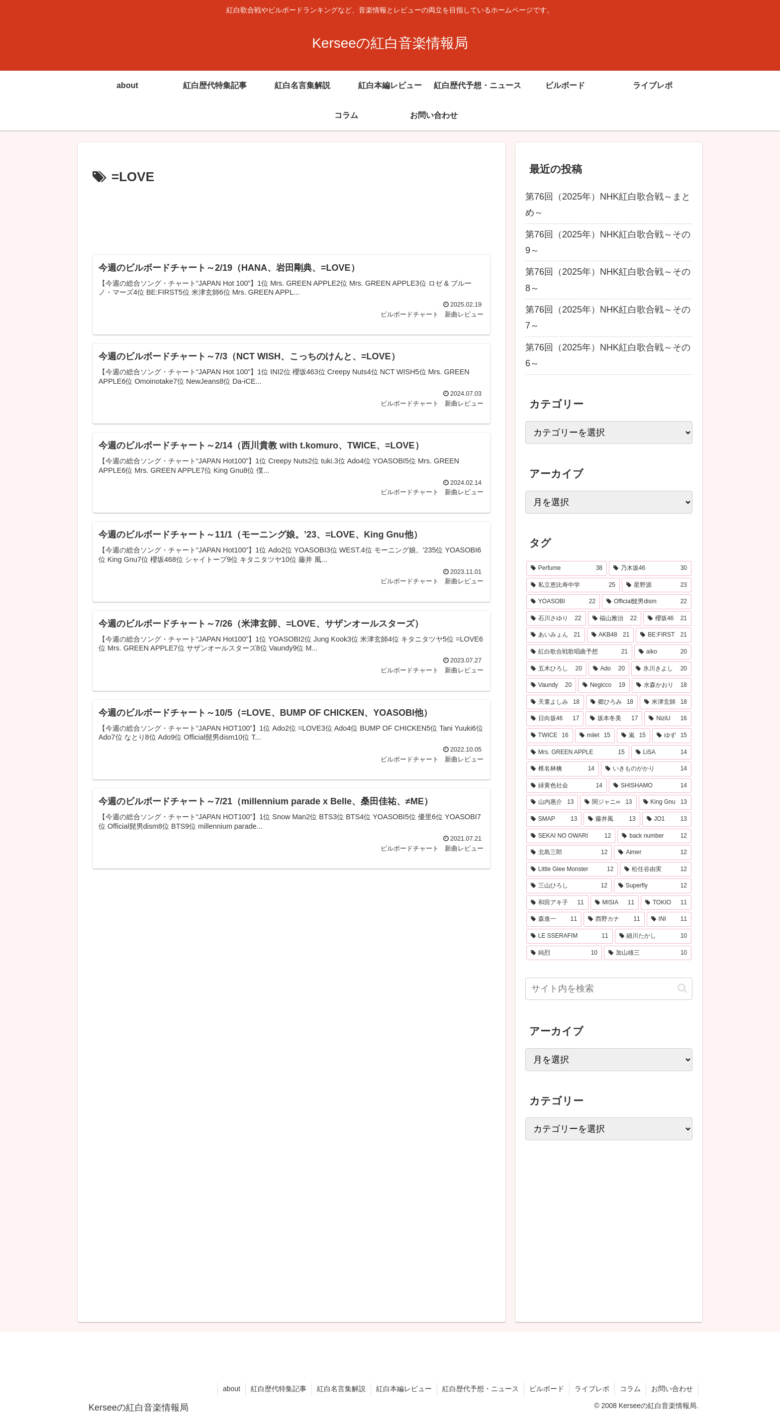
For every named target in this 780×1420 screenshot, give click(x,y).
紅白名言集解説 (341, 1389)
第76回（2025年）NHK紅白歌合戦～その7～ (607, 317)
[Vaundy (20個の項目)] (551, 685)
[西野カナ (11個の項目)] (614, 919)
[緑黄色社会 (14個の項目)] (566, 785)
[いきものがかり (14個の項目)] (646, 769)
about (231, 1389)
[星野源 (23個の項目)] (656, 585)
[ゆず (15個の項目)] (671, 735)
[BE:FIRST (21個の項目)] (663, 635)
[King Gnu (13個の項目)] (665, 802)
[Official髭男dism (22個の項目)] (646, 601)
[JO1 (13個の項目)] (666, 819)
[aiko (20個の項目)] (662, 652)
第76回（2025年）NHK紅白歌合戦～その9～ (607, 242)
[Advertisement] (291, 216)
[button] (682, 988)
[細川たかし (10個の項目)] (653, 936)
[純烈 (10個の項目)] (564, 953)
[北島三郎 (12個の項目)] (569, 852)
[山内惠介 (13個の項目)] (552, 802)
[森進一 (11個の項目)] (554, 919)
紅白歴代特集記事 (278, 1389)
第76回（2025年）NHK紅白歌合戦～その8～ (607, 280)
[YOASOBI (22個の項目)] (563, 601)
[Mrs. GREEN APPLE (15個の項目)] (577, 752)
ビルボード (546, 1389)
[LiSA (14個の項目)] (661, 752)
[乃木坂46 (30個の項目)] (650, 568)
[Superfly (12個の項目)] (652, 885)
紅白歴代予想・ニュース (480, 1389)
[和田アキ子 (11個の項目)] (557, 902)
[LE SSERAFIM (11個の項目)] (569, 936)
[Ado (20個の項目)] (608, 668)
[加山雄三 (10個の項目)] (647, 953)
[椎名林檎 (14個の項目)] (562, 769)
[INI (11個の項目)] (669, 919)
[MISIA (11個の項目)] (614, 902)
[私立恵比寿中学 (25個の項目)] (573, 585)
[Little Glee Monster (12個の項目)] (572, 869)
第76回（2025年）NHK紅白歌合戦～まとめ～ (607, 205)
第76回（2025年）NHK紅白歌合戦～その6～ (607, 355)
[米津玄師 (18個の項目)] (665, 702)
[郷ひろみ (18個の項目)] (612, 702)
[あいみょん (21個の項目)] (555, 635)
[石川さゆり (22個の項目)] (556, 618)
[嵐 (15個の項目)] (633, 735)
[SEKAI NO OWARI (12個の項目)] (570, 836)
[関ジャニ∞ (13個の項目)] (608, 802)
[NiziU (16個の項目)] (667, 718)
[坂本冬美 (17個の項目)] (613, 718)
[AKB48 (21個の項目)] (610, 635)
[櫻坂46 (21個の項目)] (667, 618)
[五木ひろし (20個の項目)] (556, 668)
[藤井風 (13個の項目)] (612, 819)
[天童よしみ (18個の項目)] (555, 702)
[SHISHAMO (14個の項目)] (650, 785)
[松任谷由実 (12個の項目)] (655, 869)
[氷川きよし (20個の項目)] (661, 668)
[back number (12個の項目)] (654, 836)
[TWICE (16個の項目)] (549, 735)
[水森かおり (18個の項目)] (661, 685)
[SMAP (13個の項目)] (554, 819)
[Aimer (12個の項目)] (652, 852)
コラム (630, 1389)
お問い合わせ (672, 1389)
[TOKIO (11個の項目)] (666, 902)
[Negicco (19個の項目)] (604, 685)
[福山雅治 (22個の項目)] (615, 618)
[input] (608, 989)
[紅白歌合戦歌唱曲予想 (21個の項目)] (579, 652)
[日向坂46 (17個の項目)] (555, 718)
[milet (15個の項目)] (595, 735)
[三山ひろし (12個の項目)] (569, 885)
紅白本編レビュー (404, 1389)
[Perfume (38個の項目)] (566, 568)
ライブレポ (592, 1389)
